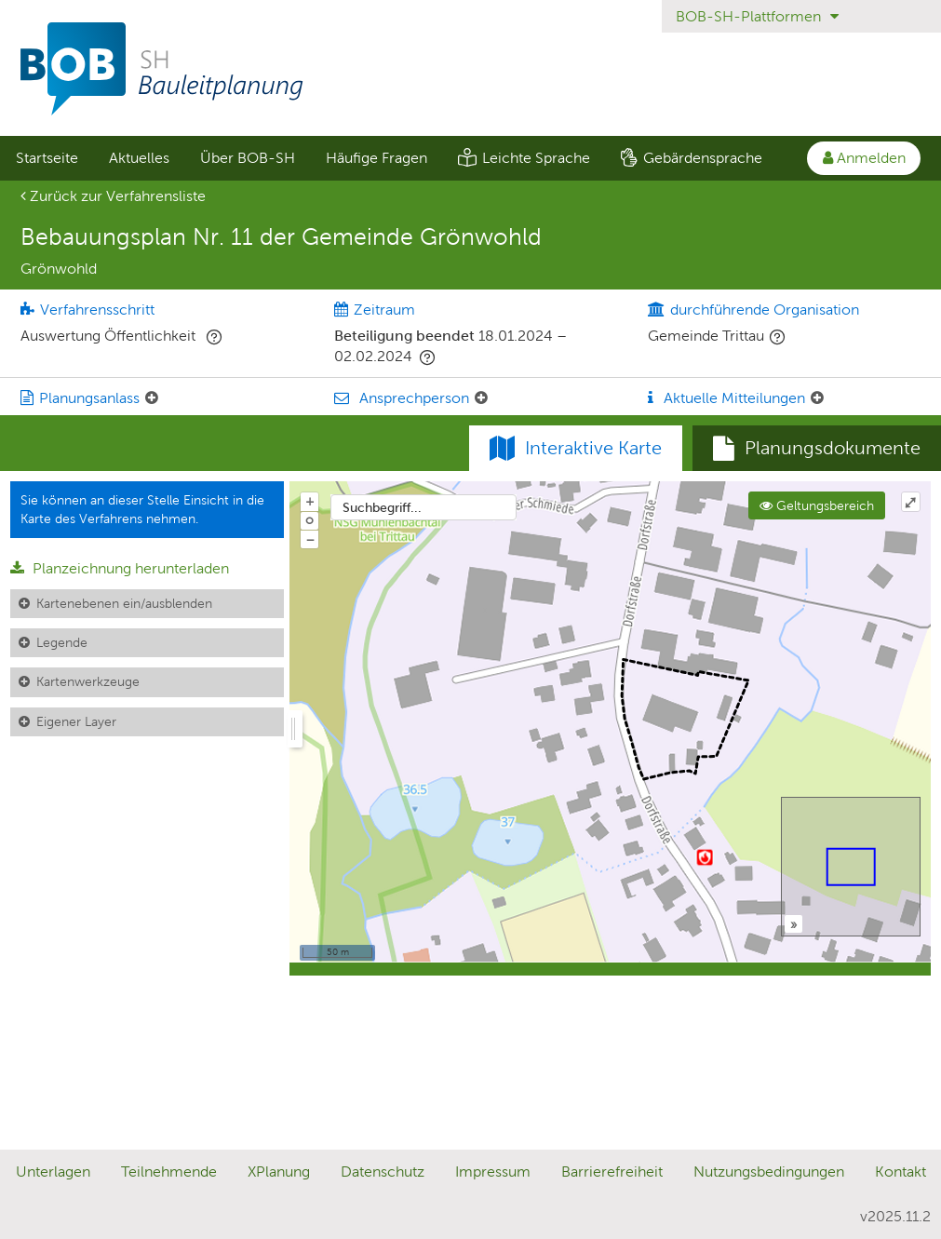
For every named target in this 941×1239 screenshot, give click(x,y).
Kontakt (900, 1171)
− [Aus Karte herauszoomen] (310, 539)
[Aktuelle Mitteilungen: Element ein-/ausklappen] (817, 398)
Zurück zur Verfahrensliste (113, 196)
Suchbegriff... (382, 507)
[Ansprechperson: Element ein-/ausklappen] (481, 398)
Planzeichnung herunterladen (119, 568)
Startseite (47, 158)
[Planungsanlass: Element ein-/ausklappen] (151, 398)
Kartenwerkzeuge (88, 681)
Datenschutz (382, 1171)
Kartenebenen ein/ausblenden (124, 603)
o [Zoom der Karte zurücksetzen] (309, 519)
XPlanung (279, 1171)
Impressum (493, 1171)
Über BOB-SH (247, 158)
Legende (61, 642)
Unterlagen (53, 1171)
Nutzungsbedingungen (768, 1171)
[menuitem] (46, 158)
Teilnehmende (169, 1171)
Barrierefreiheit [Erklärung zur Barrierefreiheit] (612, 1171)
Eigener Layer (76, 721)
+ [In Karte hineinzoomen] (310, 500)
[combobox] (423, 507)
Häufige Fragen (376, 158)
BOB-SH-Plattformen (757, 16)
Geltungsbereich (817, 505)
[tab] (816, 448)
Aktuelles (139, 158)
